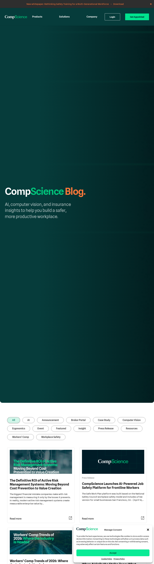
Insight (82, 374)
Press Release (106, 374)
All (13, 365)
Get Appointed (137, 9)
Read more (16, 464)
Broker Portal (78, 365)
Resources (131, 374)
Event (40, 374)
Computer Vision (132, 365)
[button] (147, 529)
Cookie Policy (106, 559)
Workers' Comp (20, 382)
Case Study (104, 365)
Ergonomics (18, 374)
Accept (112, 553)
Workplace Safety (50, 382)
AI (28, 365)
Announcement (50, 365)
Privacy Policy (119, 559)
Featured (61, 374)
